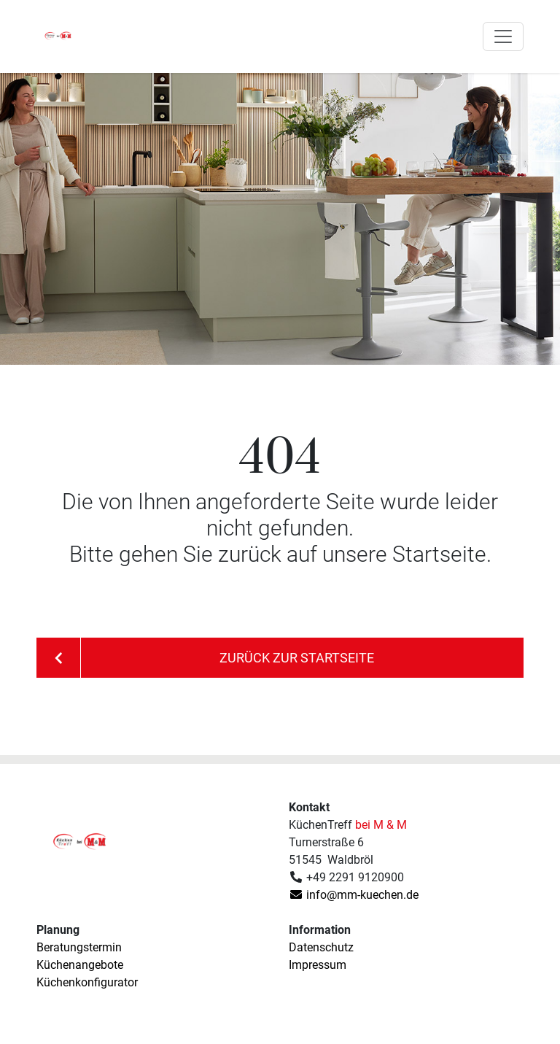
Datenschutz (321, 947)
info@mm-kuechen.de (354, 895)
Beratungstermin (79, 947)
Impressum (317, 965)
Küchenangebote (79, 965)
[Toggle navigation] (503, 36)
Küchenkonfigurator (87, 982)
